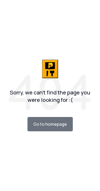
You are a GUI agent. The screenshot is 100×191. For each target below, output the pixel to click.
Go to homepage (50, 124)
